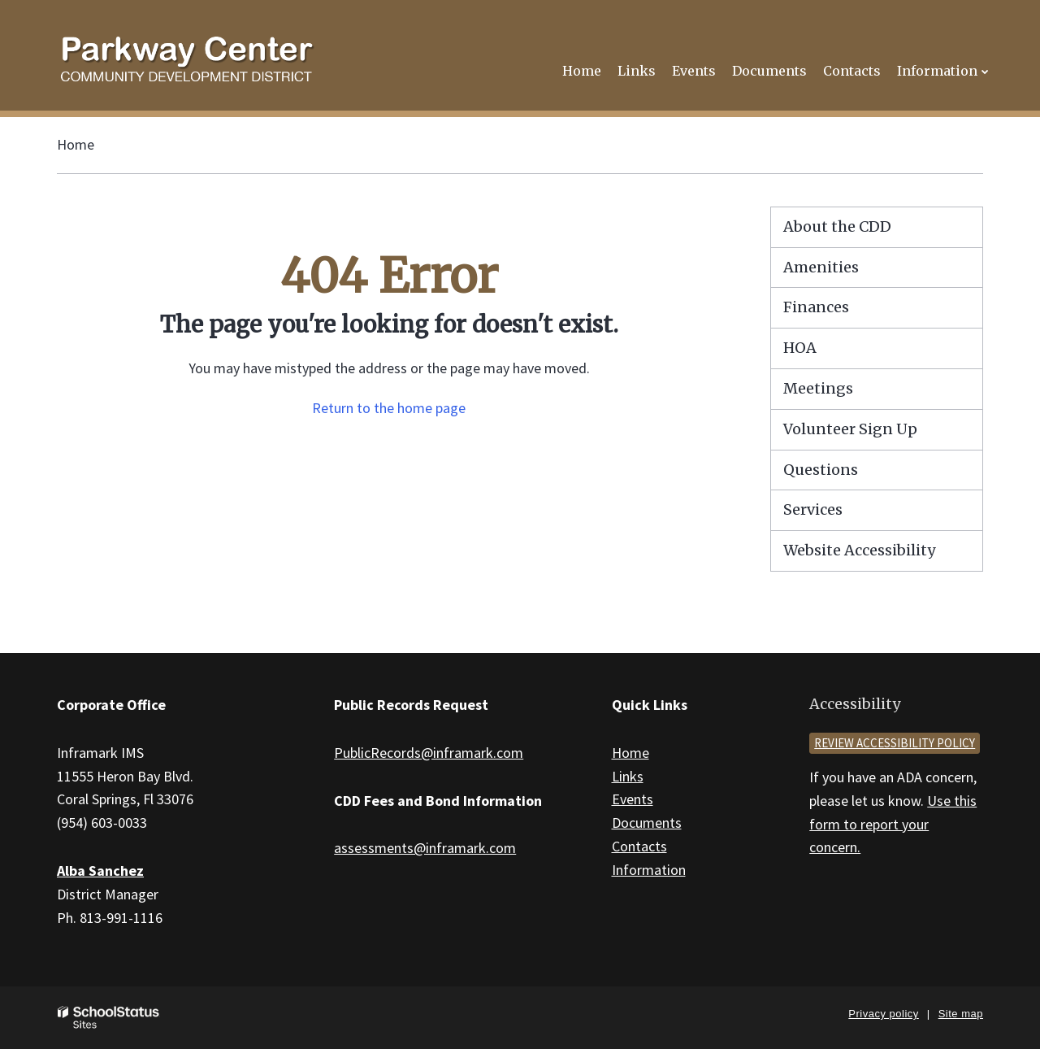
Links (628, 776)
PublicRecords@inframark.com (428, 752)
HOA (800, 347)
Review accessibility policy (894, 743)
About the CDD (837, 226)
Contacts (639, 846)
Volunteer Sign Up (850, 429)
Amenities (821, 267)
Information (649, 869)
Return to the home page (389, 407)
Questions (820, 469)
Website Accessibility (859, 550)
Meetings (818, 388)
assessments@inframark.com (425, 847)
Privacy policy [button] (883, 1014)
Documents (647, 822)
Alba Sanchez (100, 870)
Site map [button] (960, 1014)
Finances (816, 307)
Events (632, 799)
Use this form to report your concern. (893, 824)
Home (75, 144)
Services (813, 509)
